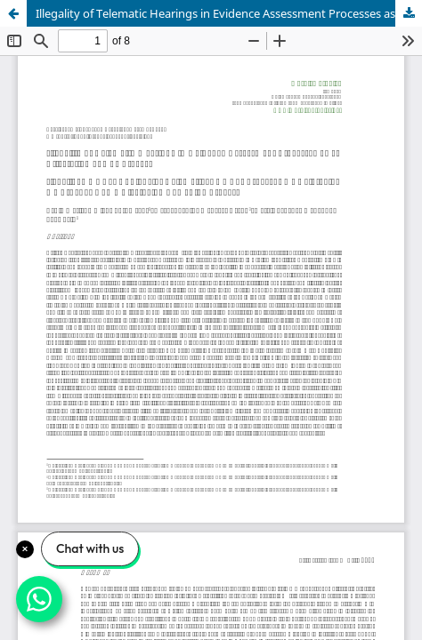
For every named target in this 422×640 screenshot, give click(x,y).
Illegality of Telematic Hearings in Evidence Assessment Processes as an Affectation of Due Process (229, 13)
